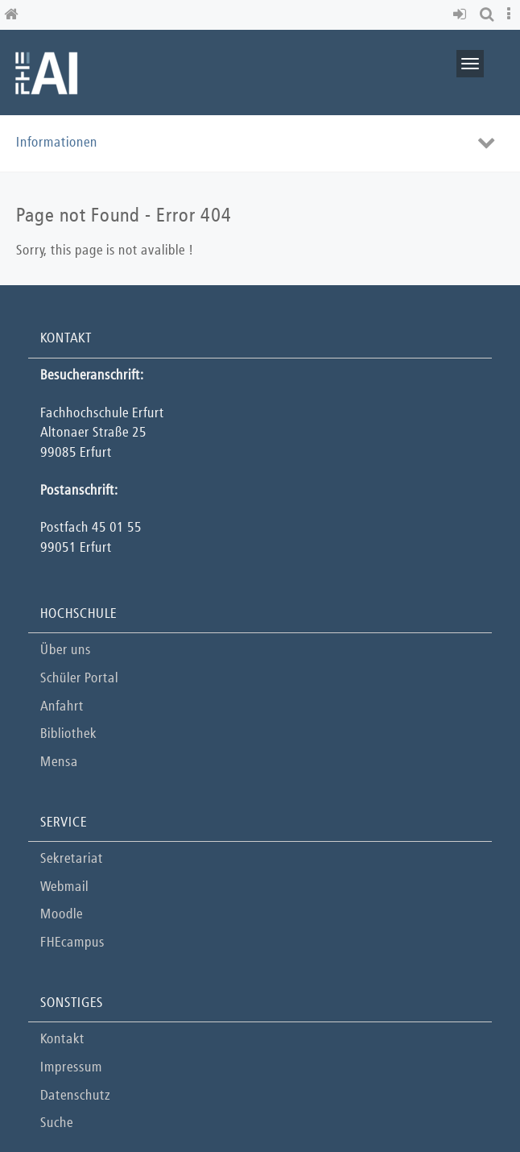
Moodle (61, 915)
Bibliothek (68, 734)
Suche (56, 1123)
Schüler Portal (79, 679)
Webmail (64, 887)
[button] (462, 15)
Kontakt (62, 1039)
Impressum (71, 1068)
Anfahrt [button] (62, 707)
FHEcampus (72, 943)
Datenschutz (75, 1096)
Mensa (59, 762)
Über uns (65, 650)
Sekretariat (71, 859)
